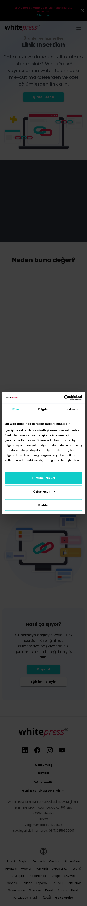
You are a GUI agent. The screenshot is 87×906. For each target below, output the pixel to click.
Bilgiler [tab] (43, 409)
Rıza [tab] (15, 409)
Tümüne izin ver (43, 478)
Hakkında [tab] (71, 409)
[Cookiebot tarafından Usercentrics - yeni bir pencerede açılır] (64, 397)
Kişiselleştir (44, 491)
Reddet (43, 505)
